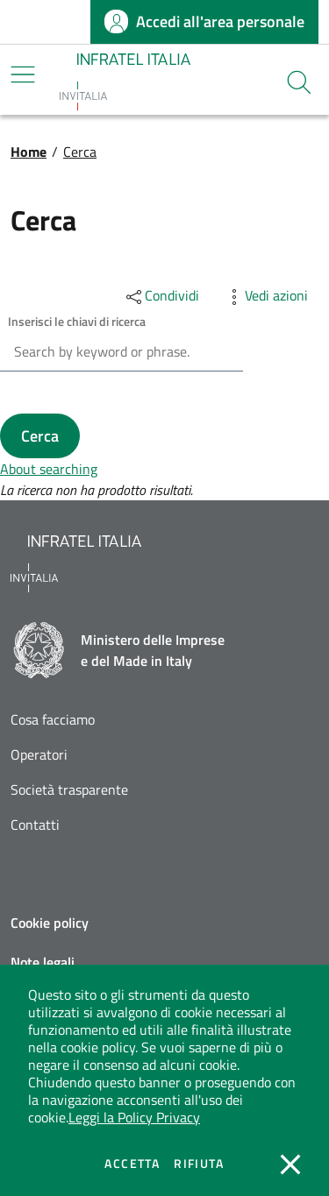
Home (28, 151)
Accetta (132, 1163)
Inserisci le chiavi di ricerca (77, 321)
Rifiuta (199, 1163)
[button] (299, 82)
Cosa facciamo (53, 719)
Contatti (35, 825)
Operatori (39, 755)
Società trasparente (69, 790)
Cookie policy (50, 922)
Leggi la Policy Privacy (134, 1117)
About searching (48, 468)
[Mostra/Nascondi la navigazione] (23, 74)
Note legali (43, 962)
